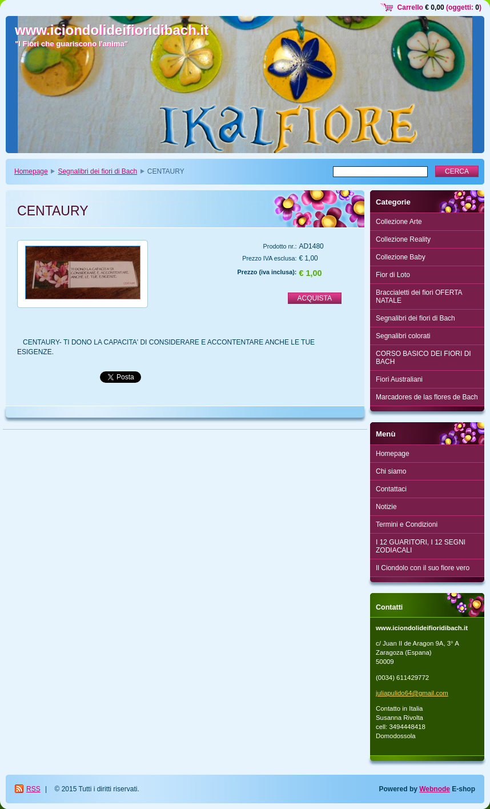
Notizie (386, 507)
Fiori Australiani (399, 379)
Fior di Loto (393, 275)
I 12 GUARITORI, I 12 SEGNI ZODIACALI (420, 546)
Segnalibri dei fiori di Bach (97, 171)
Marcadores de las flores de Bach (427, 397)
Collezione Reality (403, 239)
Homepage (31, 171)
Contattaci (391, 489)
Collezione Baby (400, 257)
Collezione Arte (399, 222)
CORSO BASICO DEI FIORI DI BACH (423, 358)
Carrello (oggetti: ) (439, 7)
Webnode (434, 789)
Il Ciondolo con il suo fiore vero (422, 568)
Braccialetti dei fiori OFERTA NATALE (419, 297)
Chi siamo (391, 471)
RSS (33, 789)
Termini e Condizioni (406, 524)
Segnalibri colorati (403, 336)
